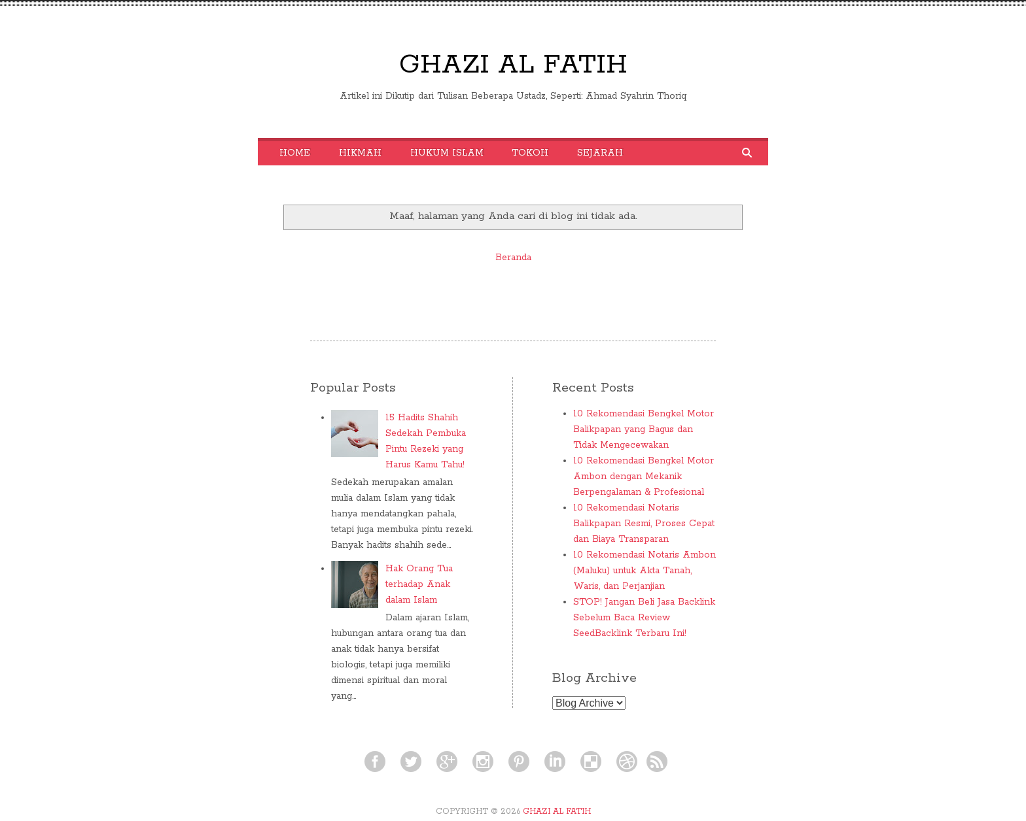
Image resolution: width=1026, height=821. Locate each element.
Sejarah (600, 153)
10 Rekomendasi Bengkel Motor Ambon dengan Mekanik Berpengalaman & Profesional (643, 476)
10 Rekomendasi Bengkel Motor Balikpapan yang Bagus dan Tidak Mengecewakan (643, 429)
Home (294, 153)
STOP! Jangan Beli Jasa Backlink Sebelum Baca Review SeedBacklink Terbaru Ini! (644, 617)
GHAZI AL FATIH (513, 65)
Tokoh (530, 153)
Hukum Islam (447, 153)
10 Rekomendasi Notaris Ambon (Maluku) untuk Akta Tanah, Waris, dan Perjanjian (644, 570)
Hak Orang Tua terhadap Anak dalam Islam (419, 584)
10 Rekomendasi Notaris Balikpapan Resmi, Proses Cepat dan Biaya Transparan (644, 523)
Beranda (513, 257)
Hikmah (360, 153)
